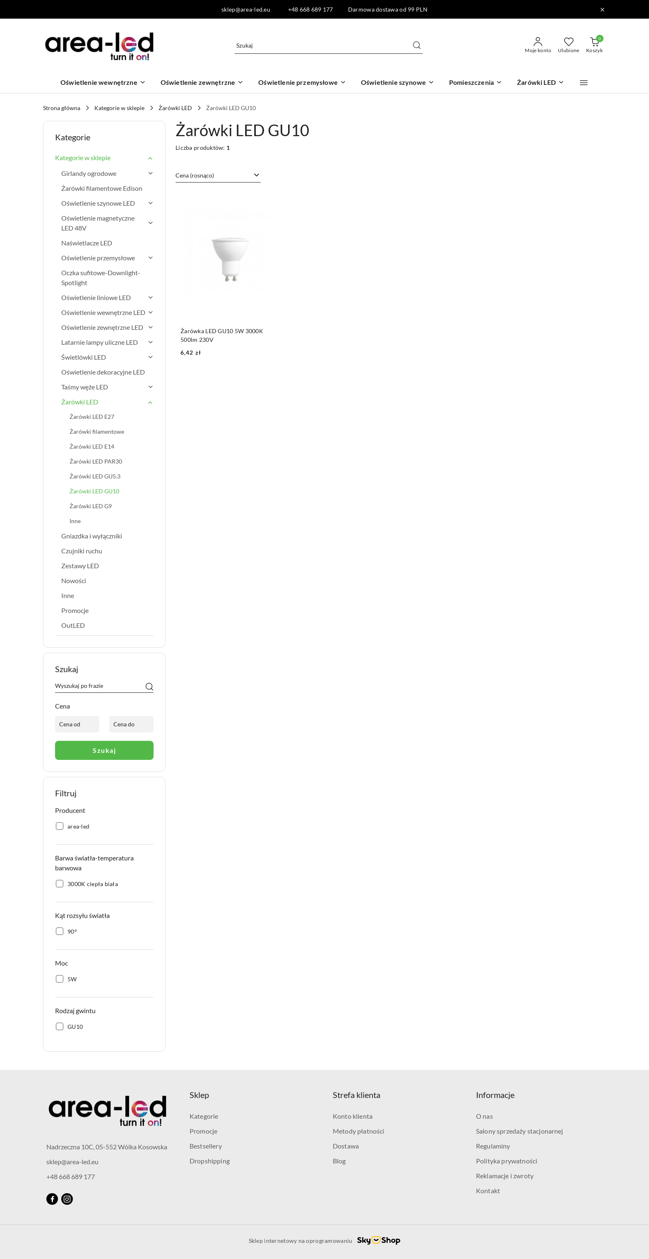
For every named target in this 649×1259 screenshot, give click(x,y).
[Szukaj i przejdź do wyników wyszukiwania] (417, 45)
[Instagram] (67, 1199)
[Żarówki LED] (540, 83)
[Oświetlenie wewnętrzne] (103, 83)
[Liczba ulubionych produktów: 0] (569, 45)
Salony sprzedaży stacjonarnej (519, 1131)
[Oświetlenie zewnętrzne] (202, 83)
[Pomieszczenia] (475, 83)
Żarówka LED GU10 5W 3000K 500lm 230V (221, 335)
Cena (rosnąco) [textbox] (194, 175)
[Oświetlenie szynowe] (397, 83)
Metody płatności (359, 1131)
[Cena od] (77, 724)
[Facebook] (52, 1199)
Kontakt (488, 1190)
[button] (584, 83)
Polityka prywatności (506, 1161)
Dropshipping (210, 1161)
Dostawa (346, 1146)
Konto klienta (353, 1116)
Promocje (203, 1131)
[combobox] (218, 175)
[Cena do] (131, 724)
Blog (339, 1161)
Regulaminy (493, 1146)
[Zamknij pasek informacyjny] (602, 9)
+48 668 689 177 (70, 1176)
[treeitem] (104, 157)
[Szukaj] (149, 687)
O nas (484, 1116)
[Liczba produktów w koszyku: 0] (594, 45)
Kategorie (204, 1116)
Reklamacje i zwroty (505, 1176)
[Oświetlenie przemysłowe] (302, 83)
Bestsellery (206, 1146)
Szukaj (104, 750)
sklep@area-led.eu (72, 1161)
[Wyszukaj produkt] (329, 45)
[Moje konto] (538, 45)
